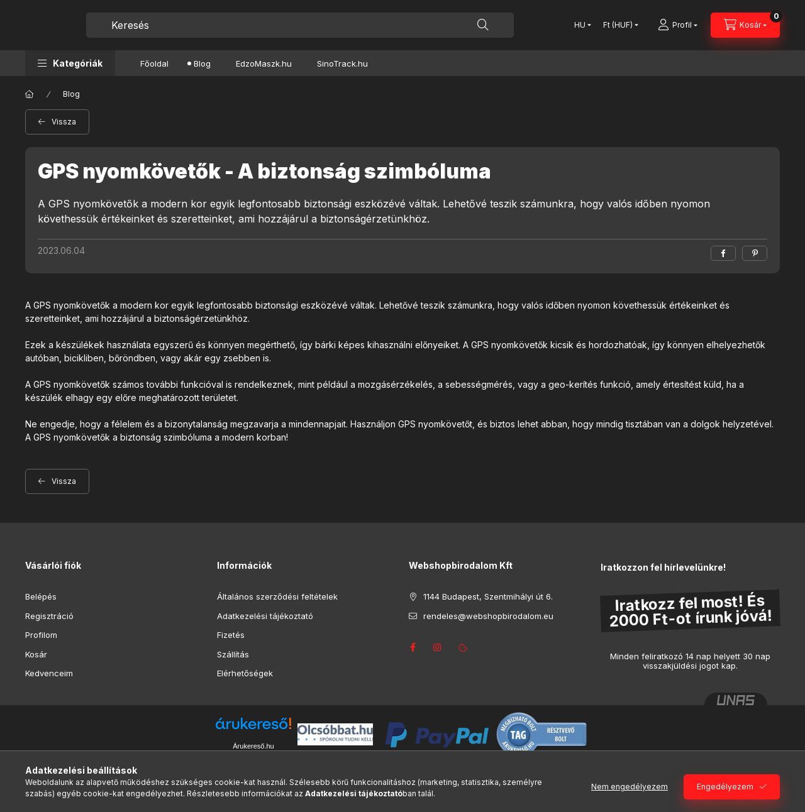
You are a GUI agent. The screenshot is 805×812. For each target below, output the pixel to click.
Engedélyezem (725, 786)
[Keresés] (483, 25)
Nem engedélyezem (629, 786)
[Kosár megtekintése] (745, 25)
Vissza (64, 121)
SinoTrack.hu (342, 63)
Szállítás (233, 654)
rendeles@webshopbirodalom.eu (488, 616)
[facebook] (723, 253)
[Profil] (678, 25)
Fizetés (231, 635)
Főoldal (154, 63)
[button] (70, 63)
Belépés (41, 596)
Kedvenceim (49, 673)
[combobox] (300, 25)
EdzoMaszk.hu (264, 63)
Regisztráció (49, 616)
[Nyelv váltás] (580, 25)
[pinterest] (754, 253)
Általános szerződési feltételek (277, 596)
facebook (412, 647)
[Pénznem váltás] (617, 25)
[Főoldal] (29, 94)
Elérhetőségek (245, 673)
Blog (202, 63)
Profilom (41, 635)
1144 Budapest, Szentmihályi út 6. (488, 596)
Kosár (36, 654)
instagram (437, 647)
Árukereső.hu (253, 746)
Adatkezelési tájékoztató (265, 616)
